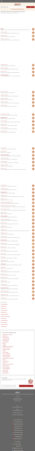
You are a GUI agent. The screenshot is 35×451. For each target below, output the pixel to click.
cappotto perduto (6, 335)
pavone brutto (4, 314)
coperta (4, 355)
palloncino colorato (5, 74)
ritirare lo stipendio (6, 363)
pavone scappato (4, 306)
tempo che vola (6, 361)
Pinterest (21, 406)
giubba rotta (5, 332)
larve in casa (3, 259)
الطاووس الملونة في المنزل (17, 440)
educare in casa (4, 236)
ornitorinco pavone (5, 300)
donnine (4, 339)
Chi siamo (17, 392)
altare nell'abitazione (5, 150)
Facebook (13, 406)
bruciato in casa (4, 188)
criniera (4, 347)
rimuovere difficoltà (6, 364)
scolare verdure (6, 369)
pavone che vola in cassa (6, 312)
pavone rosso (4, 304)
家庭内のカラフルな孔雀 (18, 444)
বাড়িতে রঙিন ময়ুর (18, 442)
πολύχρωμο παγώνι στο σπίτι (18, 446)
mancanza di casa (4, 113)
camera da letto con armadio (8, 354)
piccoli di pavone (4, 318)
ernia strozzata (5, 348)
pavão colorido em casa (18, 422)
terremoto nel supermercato (8, 360)
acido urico (5, 358)
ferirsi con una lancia (7, 344)
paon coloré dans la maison (18, 428)
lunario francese (6, 336)
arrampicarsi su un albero (7, 330)
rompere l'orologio (6, 345)
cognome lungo (6, 357)
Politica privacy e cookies (17, 408)
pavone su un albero (5, 310)
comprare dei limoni (6, 351)
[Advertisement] (17, 21)
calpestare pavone (5, 316)
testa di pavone (4, 322)
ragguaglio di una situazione (8, 342)
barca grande (5, 367)
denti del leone (5, 338)
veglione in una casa (4, 283)
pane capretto (5, 366)
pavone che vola (4, 308)
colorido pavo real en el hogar (18, 420)
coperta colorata (4, 212)
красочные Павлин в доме (18, 430)
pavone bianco (4, 302)
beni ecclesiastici (6, 333)
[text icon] (30, 7)
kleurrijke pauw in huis (18, 424)
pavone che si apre (5, 320)
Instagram (17, 406)
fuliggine (4, 341)
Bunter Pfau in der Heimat (18, 426)
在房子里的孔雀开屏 (18, 432)
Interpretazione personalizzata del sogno (17, 9)
